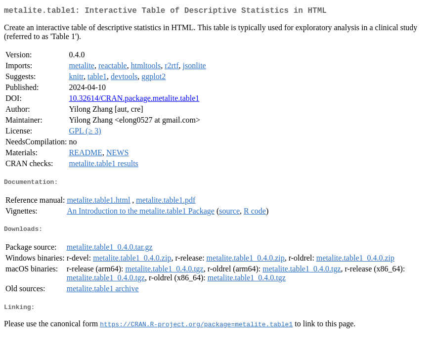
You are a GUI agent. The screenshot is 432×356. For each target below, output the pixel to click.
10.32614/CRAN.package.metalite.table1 (134, 100)
